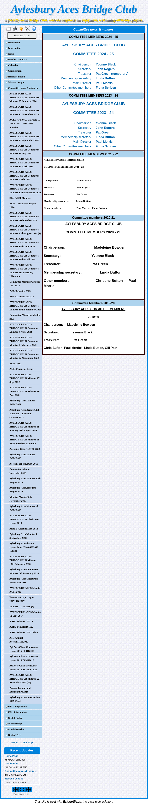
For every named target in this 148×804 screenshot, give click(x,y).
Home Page (13, 42)
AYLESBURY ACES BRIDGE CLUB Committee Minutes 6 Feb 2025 (24, 175)
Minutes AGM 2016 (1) (21, 606)
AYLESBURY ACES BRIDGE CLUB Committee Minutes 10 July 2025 (24, 149)
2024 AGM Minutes (19, 197)
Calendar (12, 65)
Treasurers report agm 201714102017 (21, 599)
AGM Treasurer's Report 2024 (23, 205)
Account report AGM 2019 (23, 463)
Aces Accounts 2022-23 (21, 296)
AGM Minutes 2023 (20, 291)
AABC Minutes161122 (21, 626)
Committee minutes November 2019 (19, 471)
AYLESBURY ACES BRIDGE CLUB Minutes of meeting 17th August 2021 (24, 426)
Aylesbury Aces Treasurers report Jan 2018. (23, 580)
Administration (15, 729)
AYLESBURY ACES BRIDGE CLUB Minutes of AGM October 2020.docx (24, 439)
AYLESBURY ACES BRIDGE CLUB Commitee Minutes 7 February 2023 (24, 341)
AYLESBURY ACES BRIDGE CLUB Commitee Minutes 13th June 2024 (24, 242)
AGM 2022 (15, 363)
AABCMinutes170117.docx (23, 632)
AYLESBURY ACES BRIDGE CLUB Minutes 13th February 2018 (22, 560)
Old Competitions (16, 706)
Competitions (14, 70)
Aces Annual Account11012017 (18, 639)
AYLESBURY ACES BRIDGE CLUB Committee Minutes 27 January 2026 (24, 97)
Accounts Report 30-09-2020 (24, 448)
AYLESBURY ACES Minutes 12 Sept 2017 (25, 614)
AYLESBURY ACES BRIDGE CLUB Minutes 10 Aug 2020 (24, 391)
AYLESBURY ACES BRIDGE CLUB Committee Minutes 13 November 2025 (24, 110)
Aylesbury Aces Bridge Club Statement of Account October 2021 (24, 413)
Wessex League (15, 82)
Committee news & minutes (22, 88)
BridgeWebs (13, 734)
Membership (14, 723)
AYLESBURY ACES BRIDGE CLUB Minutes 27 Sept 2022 (24, 378)
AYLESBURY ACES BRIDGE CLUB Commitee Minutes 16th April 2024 (24, 255)
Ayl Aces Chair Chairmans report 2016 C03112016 (23, 649)
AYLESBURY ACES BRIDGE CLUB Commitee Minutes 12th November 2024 (25, 189)
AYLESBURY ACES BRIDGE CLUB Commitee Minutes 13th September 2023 (25, 306)
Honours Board (15, 76)
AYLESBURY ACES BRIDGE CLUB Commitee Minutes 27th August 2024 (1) (25, 229)
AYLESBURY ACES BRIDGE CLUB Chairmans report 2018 (24, 519)
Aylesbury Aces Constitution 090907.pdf (24, 699)
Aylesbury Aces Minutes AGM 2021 (22, 402)
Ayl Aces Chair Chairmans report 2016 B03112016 (23, 658)
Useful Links (14, 717)
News (10, 53)
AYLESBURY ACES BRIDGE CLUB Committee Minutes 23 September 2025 (24, 136)
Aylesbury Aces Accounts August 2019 (22, 489)
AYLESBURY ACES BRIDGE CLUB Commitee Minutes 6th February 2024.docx (24, 270)
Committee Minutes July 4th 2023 (24, 317)
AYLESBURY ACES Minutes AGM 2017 (25, 589)
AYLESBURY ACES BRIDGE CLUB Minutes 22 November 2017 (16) (24, 678)
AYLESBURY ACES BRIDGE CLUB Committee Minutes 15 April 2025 (24, 162)
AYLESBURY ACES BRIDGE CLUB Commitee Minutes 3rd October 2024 (24, 216)
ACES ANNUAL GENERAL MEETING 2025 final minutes (24, 123)
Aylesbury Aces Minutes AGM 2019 (22, 456)
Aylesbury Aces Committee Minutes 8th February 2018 (24, 571)
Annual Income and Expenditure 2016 (20, 690)
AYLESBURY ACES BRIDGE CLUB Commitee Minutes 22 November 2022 (24, 354)
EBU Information (16, 712)
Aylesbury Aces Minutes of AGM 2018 (23, 508)
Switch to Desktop (22, 742)
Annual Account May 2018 (23, 528)
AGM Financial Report (21, 368)
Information (13, 48)
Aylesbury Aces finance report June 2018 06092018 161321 (23, 547)
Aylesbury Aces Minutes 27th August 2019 (24, 480)
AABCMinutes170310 (21, 621)
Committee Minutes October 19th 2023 (24, 283)
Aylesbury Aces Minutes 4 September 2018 (23, 536)
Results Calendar (16, 59)
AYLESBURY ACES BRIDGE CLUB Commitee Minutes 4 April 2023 (24, 328)
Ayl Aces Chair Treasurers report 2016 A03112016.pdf (23, 667)
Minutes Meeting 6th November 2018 (20, 498)
